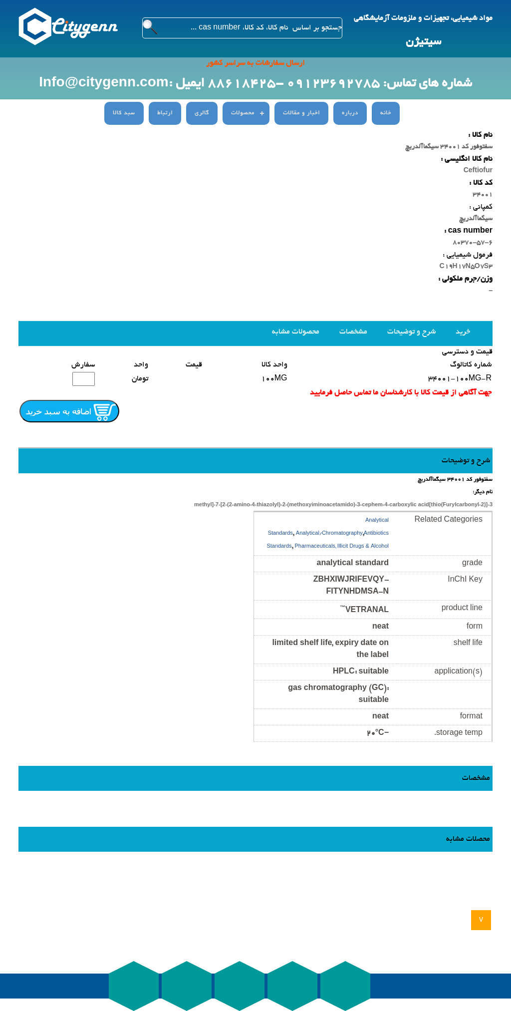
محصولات (243, 113)
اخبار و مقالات (301, 113)
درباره (350, 113)
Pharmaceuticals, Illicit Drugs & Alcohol (342, 547)
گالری (202, 113)
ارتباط (165, 113)
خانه (385, 113)
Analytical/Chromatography (329, 534)
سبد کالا (124, 113)
